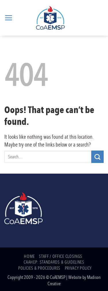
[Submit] (97, 157)
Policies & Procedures (39, 267)
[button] (8, 18)
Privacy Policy (78, 267)
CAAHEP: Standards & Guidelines (54, 261)
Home (29, 256)
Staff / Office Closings (60, 256)
